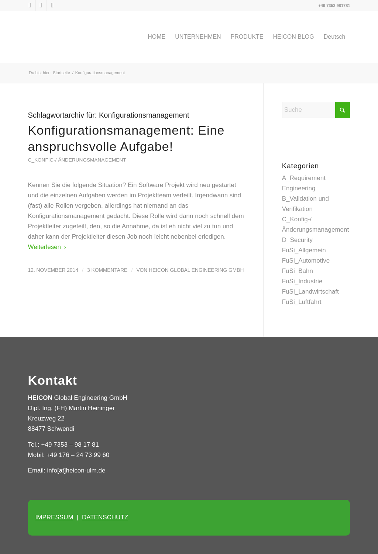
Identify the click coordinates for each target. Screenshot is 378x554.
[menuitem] (156, 37)
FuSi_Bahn (297, 270)
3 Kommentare (107, 270)
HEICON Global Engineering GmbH (196, 270)
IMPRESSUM (54, 517)
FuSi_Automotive (306, 260)
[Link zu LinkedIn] (41, 5)
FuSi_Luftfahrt (302, 301)
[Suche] (316, 110)
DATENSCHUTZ (105, 517)
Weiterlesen (47, 246)
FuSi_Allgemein (304, 250)
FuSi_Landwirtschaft (310, 291)
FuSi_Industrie (302, 281)
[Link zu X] (30, 5)
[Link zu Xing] (52, 5)
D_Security (297, 239)
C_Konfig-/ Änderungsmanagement (77, 160)
